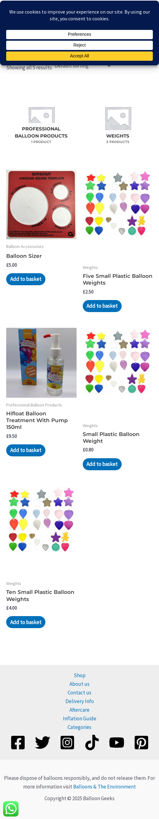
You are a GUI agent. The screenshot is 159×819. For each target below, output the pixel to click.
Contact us (79, 692)
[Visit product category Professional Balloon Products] (41, 119)
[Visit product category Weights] (118, 119)
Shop (80, 674)
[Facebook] (18, 742)
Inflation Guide (79, 718)
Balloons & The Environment (104, 786)
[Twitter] (42, 742)
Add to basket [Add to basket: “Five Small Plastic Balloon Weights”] (102, 305)
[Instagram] (67, 742)
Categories (79, 726)
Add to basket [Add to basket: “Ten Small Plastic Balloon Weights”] (25, 621)
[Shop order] (82, 65)
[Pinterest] (141, 742)
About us (79, 683)
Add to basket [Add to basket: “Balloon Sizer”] (25, 278)
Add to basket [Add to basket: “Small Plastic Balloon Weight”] (102, 463)
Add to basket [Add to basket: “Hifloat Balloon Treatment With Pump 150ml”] (25, 450)
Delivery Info (79, 701)
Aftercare (79, 709)
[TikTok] (92, 742)
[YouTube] (116, 742)
